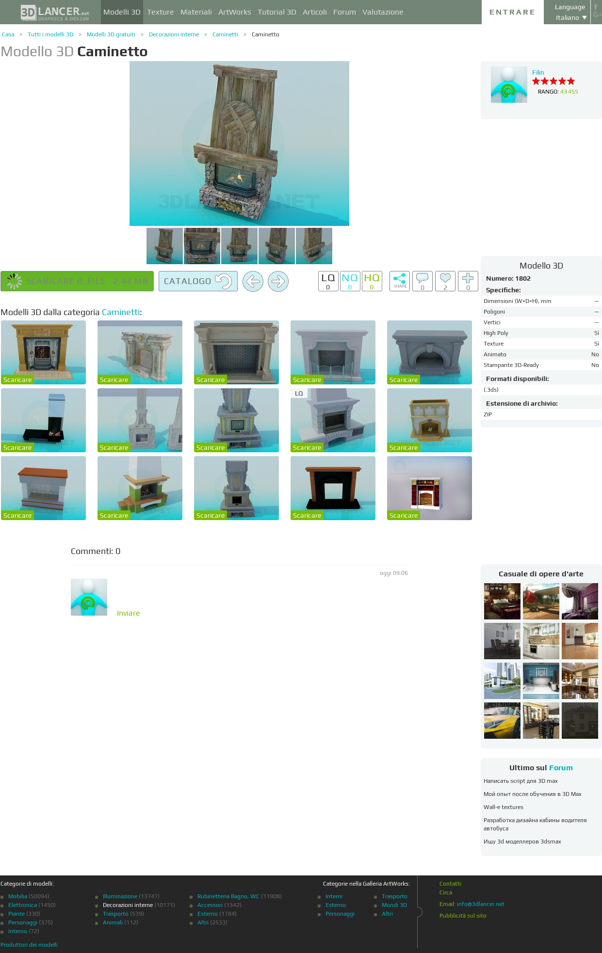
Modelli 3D (122, 11)
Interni (333, 896)
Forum (344, 11)
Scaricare (17, 379)
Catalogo (198, 281)
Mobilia (17, 896)
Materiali (196, 11)
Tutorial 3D (277, 11)
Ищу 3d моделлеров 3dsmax (522, 841)
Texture (160, 11)
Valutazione (383, 11)
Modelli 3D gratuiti (111, 34)
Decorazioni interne (174, 34)
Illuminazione (120, 896)
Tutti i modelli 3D (50, 34)
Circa (445, 892)
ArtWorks (234, 11)
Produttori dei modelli (29, 944)
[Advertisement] (541, 187)
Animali (113, 922)
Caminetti (225, 34)
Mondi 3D (394, 905)
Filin (538, 72)
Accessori (210, 905)
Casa (8, 34)
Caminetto (265, 34)
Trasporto (116, 913)
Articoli (315, 11)
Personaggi (22, 922)
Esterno (207, 913)
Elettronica (22, 905)
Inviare (128, 613)
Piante (16, 913)
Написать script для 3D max (521, 781)
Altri (203, 922)
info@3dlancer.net (480, 904)
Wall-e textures (503, 807)
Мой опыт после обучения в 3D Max (533, 794)
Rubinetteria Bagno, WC (228, 896)
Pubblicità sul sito (463, 915)
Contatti (450, 883)
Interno (17, 931)
